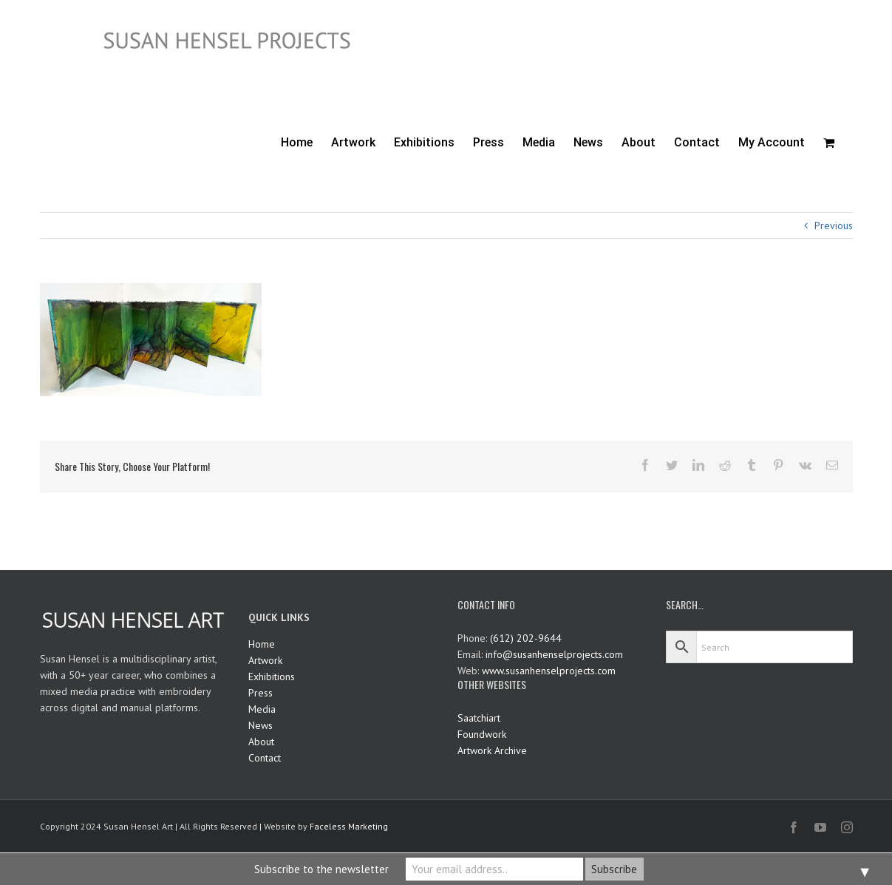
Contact (264, 757)
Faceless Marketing (349, 826)
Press (260, 692)
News (260, 725)
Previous (833, 225)
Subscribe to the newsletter (321, 869)
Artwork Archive (492, 750)
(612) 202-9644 (526, 638)
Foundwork (481, 734)
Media (262, 709)
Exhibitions (271, 676)
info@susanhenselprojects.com (554, 654)
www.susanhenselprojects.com (549, 670)
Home (261, 644)
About (261, 741)
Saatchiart (478, 718)
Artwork (265, 660)
